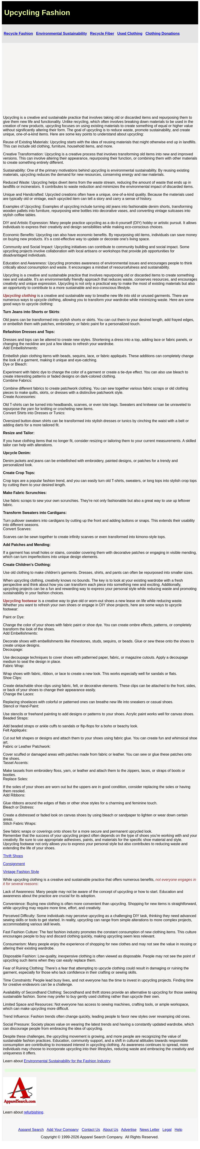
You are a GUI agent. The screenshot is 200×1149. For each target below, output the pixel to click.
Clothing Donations (163, 33)
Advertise (129, 1130)
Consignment (14, 864)
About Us (110, 1130)
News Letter (149, 1130)
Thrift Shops (13, 856)
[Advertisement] (100, 79)
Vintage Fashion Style (21, 872)
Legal (166, 1130)
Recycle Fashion (18, 33)
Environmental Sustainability (61, 33)
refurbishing (33, 1112)
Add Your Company (63, 1130)
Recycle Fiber (102, 33)
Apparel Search (31, 1130)
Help (178, 1130)
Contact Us (91, 1130)
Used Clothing (129, 33)
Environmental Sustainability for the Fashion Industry (67, 1061)
